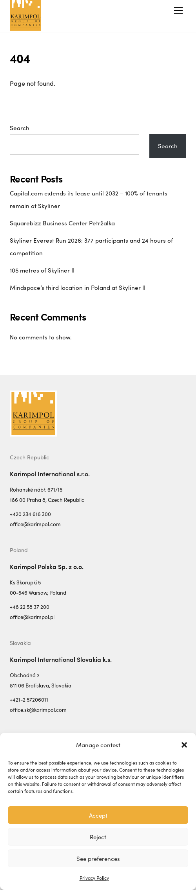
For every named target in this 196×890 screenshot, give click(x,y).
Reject (98, 837)
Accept (98, 815)
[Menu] (178, 10)
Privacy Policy (94, 878)
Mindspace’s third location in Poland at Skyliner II (77, 287)
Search (19, 128)
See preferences (98, 858)
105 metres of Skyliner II (42, 270)
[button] (184, 745)
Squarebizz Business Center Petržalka (62, 223)
